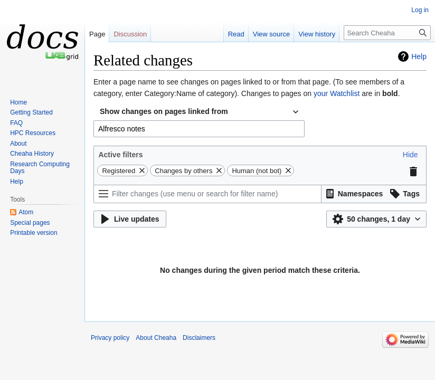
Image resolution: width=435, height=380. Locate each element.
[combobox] (199, 111)
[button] (410, 154)
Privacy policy (110, 337)
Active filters (120, 154)
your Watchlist (337, 93)
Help (419, 56)
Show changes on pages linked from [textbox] (164, 111)
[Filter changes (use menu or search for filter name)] (207, 194)
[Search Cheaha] (387, 32)
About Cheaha (156, 337)
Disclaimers (199, 337)
